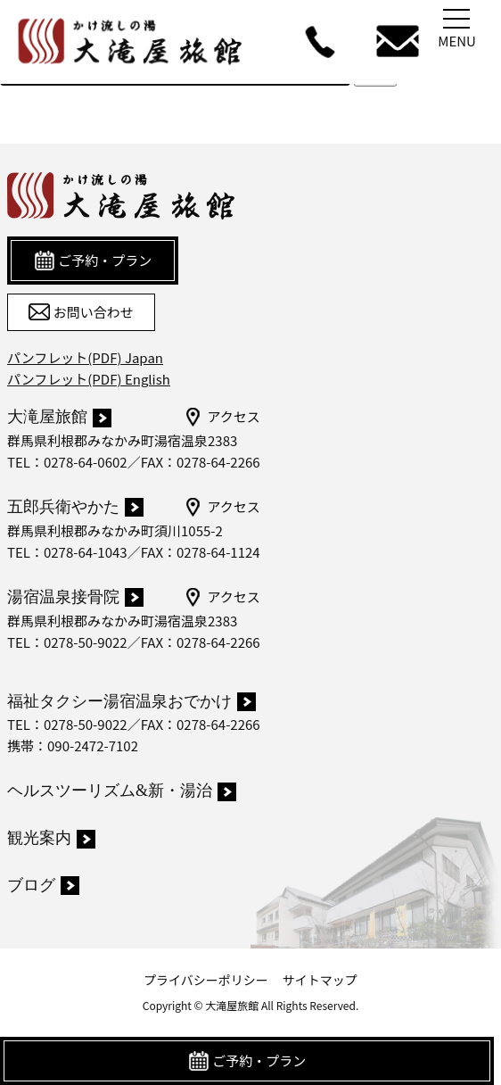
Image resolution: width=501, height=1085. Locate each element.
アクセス (221, 416)
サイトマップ (320, 980)
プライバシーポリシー (206, 980)
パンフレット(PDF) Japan (85, 357)
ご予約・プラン (247, 1061)
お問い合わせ (81, 312)
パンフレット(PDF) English (88, 378)
